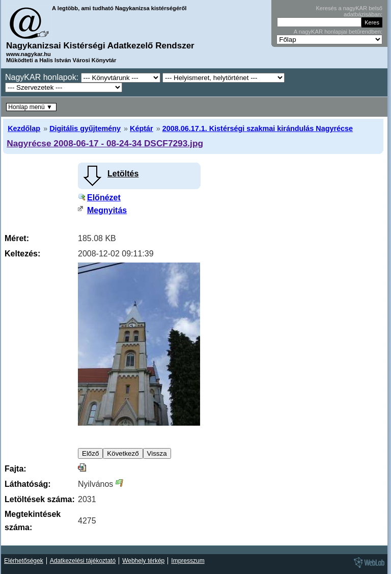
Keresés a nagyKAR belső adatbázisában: (349, 11)
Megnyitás (107, 210)
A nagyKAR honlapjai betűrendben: (338, 32)
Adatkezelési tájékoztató (83, 560)
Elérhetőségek (23, 560)
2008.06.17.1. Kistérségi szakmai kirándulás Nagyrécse (257, 128)
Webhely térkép (143, 560)
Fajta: (15, 468)
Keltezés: (22, 253)
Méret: (17, 238)
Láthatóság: (28, 484)
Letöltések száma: (40, 499)
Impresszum (187, 560)
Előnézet (104, 197)
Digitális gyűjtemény (85, 128)
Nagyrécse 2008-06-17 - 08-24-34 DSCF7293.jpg (105, 143)
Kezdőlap (24, 128)
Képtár (141, 128)
